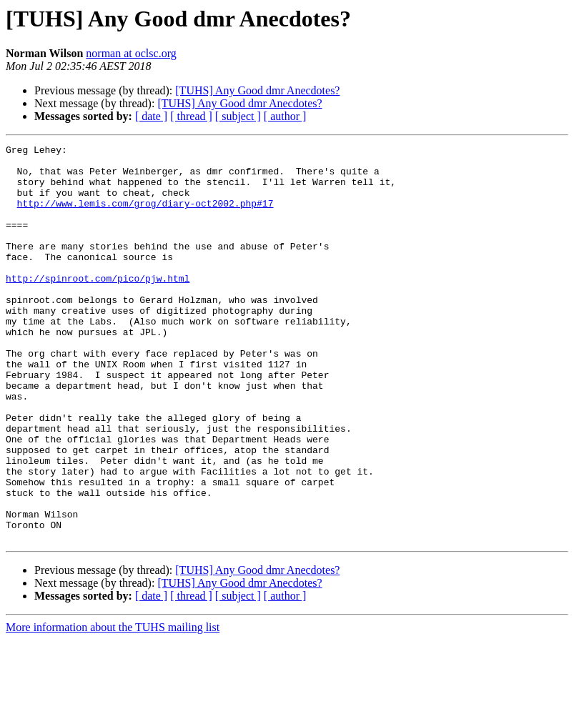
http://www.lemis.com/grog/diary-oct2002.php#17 (145, 215)
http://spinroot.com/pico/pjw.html (97, 305)
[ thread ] (191, 116)
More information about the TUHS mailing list (112, 706)
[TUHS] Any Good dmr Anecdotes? (257, 90)
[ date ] (151, 116)
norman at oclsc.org (131, 53)
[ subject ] (238, 116)
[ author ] (285, 116)
